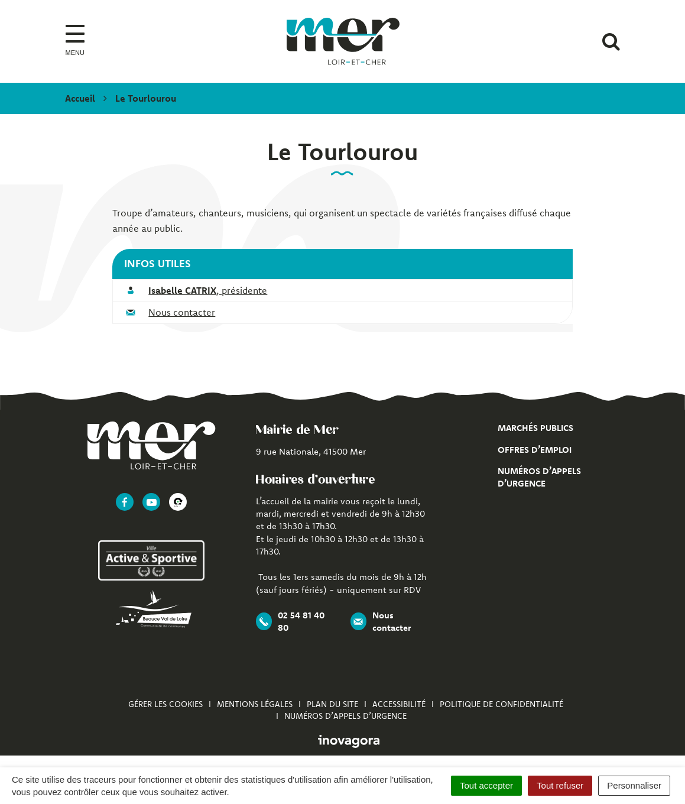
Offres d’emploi (535, 449)
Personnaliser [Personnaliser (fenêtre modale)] (634, 785)
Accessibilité (399, 704)
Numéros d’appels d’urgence (345, 716)
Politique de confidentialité (501, 704)
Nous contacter (181, 312)
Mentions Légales (255, 704)
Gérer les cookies (165, 704)
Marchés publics (535, 427)
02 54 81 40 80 (290, 621)
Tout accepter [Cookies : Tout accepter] (486, 785)
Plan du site (332, 704)
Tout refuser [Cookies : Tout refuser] (560, 785)
